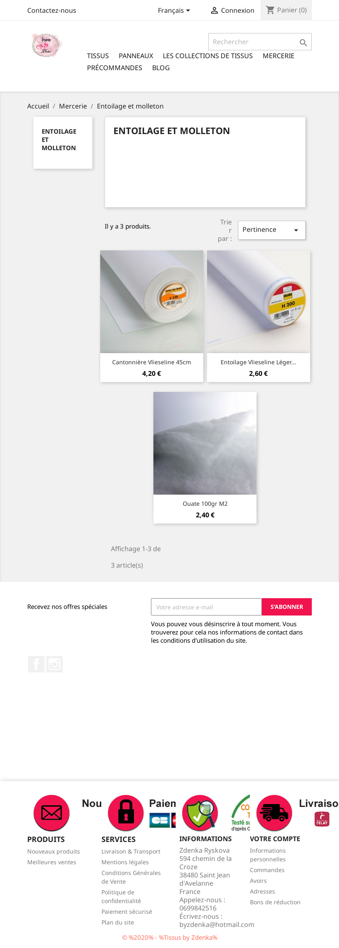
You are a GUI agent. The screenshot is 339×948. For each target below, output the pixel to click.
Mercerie (278, 55)
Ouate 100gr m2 (205, 503)
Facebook (36, 664)
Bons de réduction (275, 902)
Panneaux (136, 55)
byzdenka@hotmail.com (216, 924)
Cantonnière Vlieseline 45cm (151, 362)
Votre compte (275, 838)
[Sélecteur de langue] (175, 11)
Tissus (98, 55)
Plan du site (117, 922)
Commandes (267, 870)
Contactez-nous (51, 10)
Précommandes (114, 67)
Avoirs (258, 880)
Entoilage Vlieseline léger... (258, 362)
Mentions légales (125, 862)
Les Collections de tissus (208, 55)
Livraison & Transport (130, 851)
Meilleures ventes (51, 862)
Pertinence (271, 230)
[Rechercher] (260, 41)
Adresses (262, 891)
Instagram (54, 664)
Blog (161, 67)
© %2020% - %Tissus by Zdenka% (169, 937)
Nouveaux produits (53, 851)
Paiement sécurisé (126, 911)
